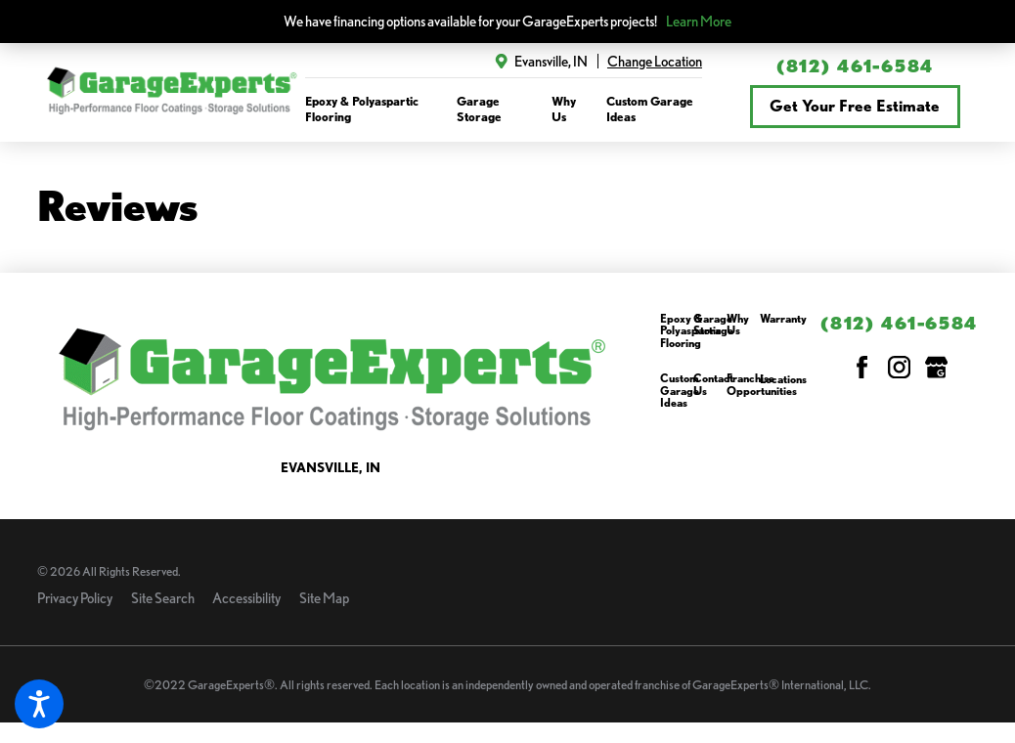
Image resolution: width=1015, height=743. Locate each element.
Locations (783, 379)
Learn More (698, 21)
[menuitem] (370, 109)
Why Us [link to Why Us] (564, 108)
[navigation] (503, 109)
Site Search (163, 598)
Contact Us (713, 384)
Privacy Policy (74, 598)
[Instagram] (899, 367)
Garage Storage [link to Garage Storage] (479, 108)
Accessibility (246, 598)
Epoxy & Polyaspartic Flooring (691, 331)
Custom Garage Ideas (679, 391)
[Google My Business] (936, 367)
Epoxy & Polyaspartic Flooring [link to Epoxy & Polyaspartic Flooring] (362, 108)
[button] (39, 703)
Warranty (783, 319)
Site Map (324, 598)
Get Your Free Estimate (855, 105)
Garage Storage (713, 325)
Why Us (738, 325)
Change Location (654, 61)
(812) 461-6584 (855, 66)
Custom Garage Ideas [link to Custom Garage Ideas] (649, 108)
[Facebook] (862, 367)
